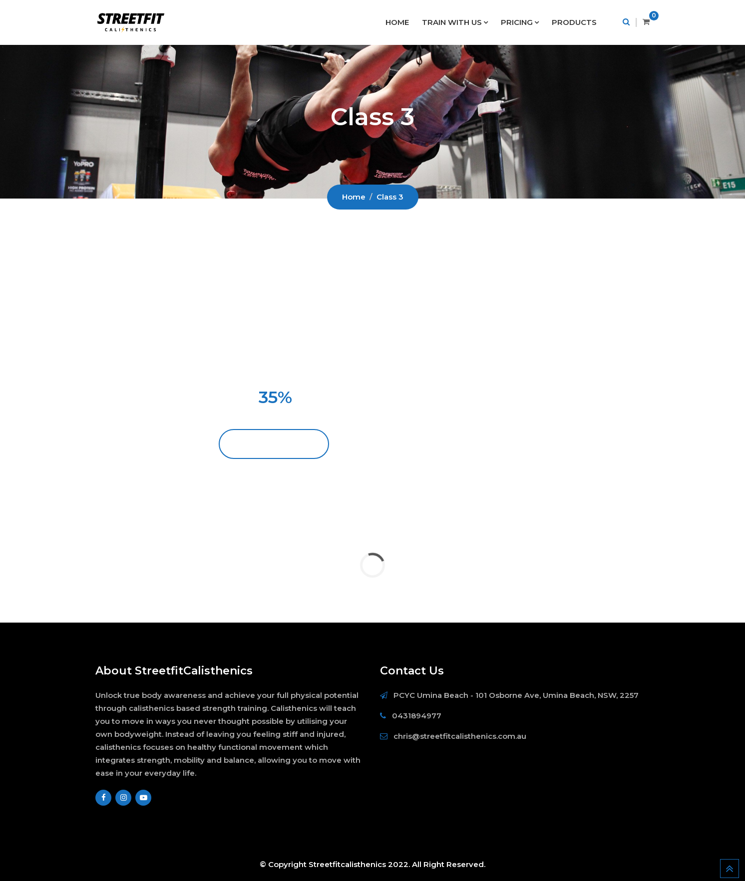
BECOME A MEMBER (274, 444)
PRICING (517, 22)
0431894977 (416, 715)
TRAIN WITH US (452, 22)
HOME (397, 22)
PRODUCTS (574, 22)
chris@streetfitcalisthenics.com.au (459, 736)
